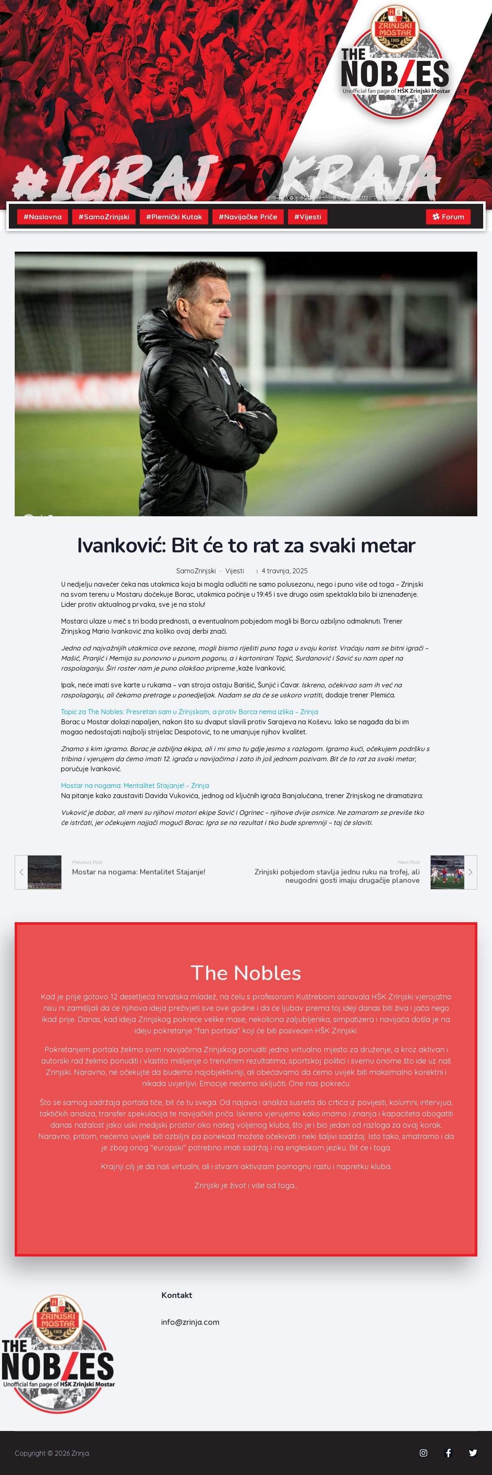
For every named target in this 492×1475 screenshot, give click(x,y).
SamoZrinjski (196, 571)
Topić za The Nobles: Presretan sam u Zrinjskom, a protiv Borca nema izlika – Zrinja (189, 712)
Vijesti (234, 571)
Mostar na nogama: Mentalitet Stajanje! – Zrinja (135, 785)
